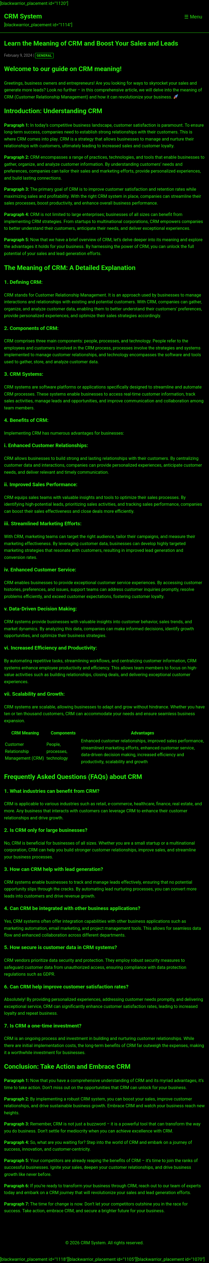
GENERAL (44, 56)
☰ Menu (193, 17)
